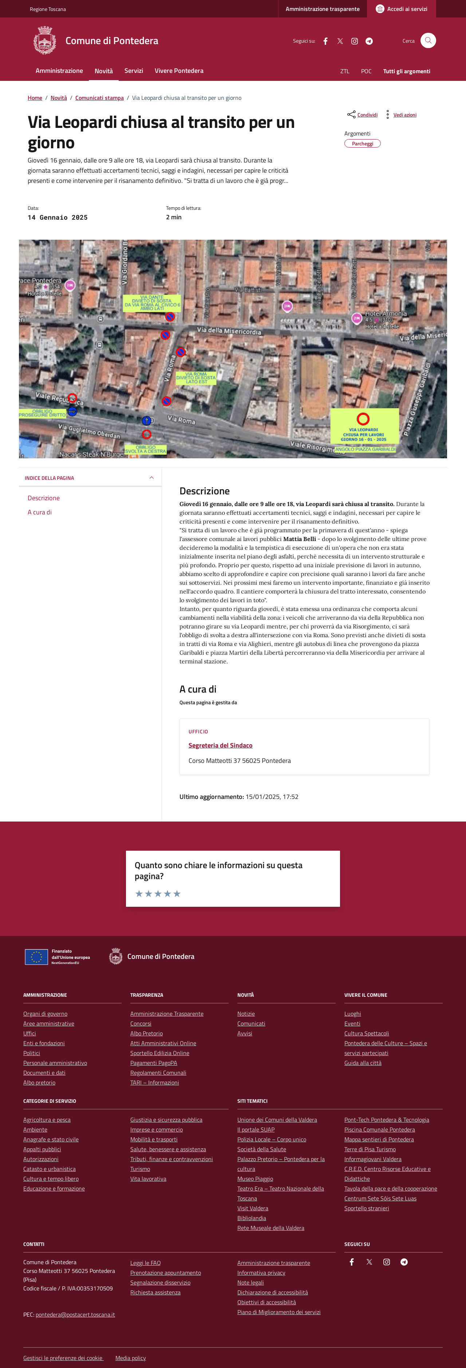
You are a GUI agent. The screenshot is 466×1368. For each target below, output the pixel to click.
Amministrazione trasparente (323, 8)
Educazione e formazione (54, 1188)
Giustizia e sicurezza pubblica (166, 1119)
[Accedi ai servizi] (401, 8)
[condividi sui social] (361, 114)
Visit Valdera (252, 1208)
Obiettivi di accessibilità (266, 1302)
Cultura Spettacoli (366, 1033)
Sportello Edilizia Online (159, 1052)
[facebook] (322, 40)
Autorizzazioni (41, 1159)
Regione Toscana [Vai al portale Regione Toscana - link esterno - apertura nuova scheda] (48, 9)
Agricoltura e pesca (47, 1119)
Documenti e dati (44, 1072)
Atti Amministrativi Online (163, 1043)
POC (366, 71)
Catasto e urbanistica (49, 1168)
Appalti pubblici (42, 1149)
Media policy (130, 1357)
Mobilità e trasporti (154, 1139)
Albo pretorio (39, 1082)
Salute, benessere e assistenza (168, 1149)
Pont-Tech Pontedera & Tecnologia (386, 1119)
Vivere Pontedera (179, 70)
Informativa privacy (261, 1272)
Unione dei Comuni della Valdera (277, 1119)
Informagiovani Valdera (373, 1159)
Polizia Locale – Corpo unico (271, 1139)
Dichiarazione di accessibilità (272, 1292)
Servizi (134, 70)
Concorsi (140, 1023)
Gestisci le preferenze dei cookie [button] (63, 1357)
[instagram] (351, 40)
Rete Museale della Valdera (270, 1227)
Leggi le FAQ (145, 1262)
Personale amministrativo (55, 1062)
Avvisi (244, 1033)
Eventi (352, 1023)
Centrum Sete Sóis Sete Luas (380, 1198)
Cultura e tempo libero (51, 1178)
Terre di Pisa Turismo (370, 1149)
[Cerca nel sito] (428, 40)
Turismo (140, 1168)
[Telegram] (366, 40)
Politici (31, 1052)
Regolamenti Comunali (158, 1072)
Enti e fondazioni (44, 1043)
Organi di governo (45, 1013)
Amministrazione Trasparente (167, 1013)
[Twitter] (337, 40)
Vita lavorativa (148, 1178)
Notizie (246, 1013)
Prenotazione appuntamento (165, 1272)
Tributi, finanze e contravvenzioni (171, 1159)
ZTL (345, 71)
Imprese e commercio (156, 1129)
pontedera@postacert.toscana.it (75, 1314)
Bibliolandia (251, 1218)
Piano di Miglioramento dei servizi (279, 1312)
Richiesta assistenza (155, 1292)
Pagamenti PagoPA (153, 1062)
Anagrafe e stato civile (51, 1139)
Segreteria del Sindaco (221, 745)
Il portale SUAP (256, 1129)
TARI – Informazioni (154, 1082)
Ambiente (35, 1129)
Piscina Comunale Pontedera (379, 1129)
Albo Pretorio (146, 1033)
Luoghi (352, 1013)
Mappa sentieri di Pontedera (379, 1139)
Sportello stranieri (366, 1208)
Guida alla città (363, 1062)
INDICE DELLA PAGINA (90, 477)
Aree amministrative (48, 1023)
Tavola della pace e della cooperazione (390, 1188)
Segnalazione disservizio (160, 1282)
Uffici (29, 1033)
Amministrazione (59, 70)
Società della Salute (261, 1149)
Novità (104, 71)
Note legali (250, 1282)
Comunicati (251, 1023)
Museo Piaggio (255, 1178)
